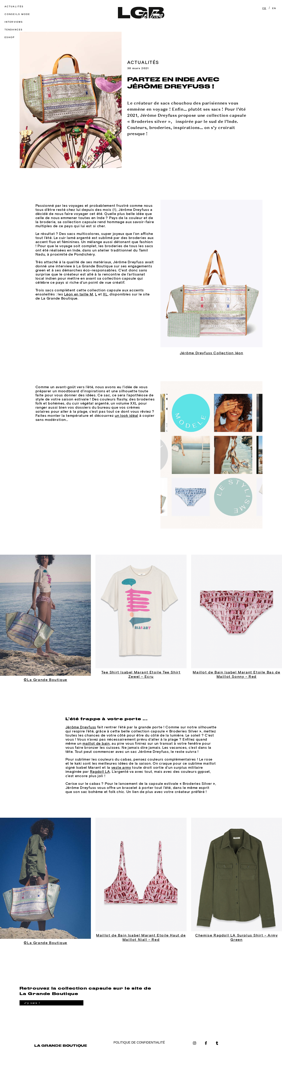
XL (105, 294)
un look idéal (126, 415)
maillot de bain (96, 743)
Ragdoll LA (100, 771)
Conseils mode (17, 14)
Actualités (14, 6)
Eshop (10, 37)
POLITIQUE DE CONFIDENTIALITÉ (139, 1042)
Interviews (14, 22)
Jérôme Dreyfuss (80, 727)
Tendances (14, 29)
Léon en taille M (78, 294)
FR (264, 8)
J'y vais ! (32, 1003)
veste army (121, 767)
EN (274, 8)
